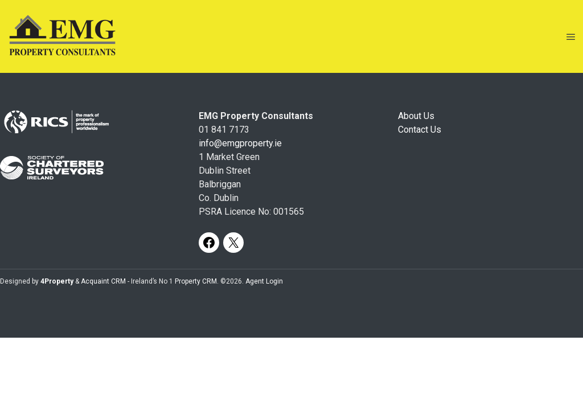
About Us (416, 115)
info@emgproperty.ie (240, 143)
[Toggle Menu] (571, 36)
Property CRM (196, 281)
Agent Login (264, 281)
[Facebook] (209, 242)
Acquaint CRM (103, 281)
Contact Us (419, 129)
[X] (233, 242)
